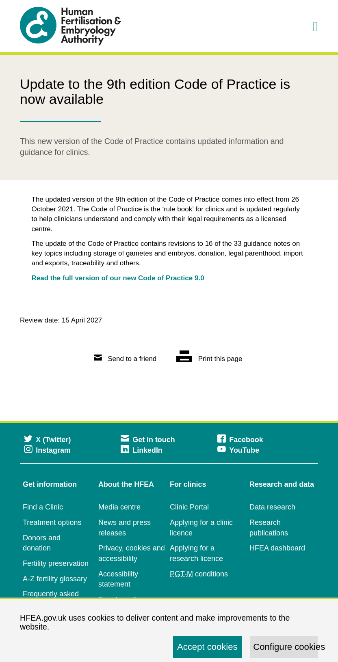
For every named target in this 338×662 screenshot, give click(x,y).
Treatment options (52, 522)
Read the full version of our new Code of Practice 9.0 (118, 278)
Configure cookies (285, 647)
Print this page (209, 359)
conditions (199, 574)
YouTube (238, 450)
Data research (272, 507)
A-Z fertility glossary (55, 579)
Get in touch (148, 440)
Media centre (119, 507)
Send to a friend (125, 359)
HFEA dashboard (277, 548)
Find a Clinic (43, 507)
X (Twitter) (47, 440)
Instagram (47, 450)
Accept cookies (207, 647)
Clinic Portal (189, 507)
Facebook (240, 440)
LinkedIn (141, 450)
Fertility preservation (56, 563)
